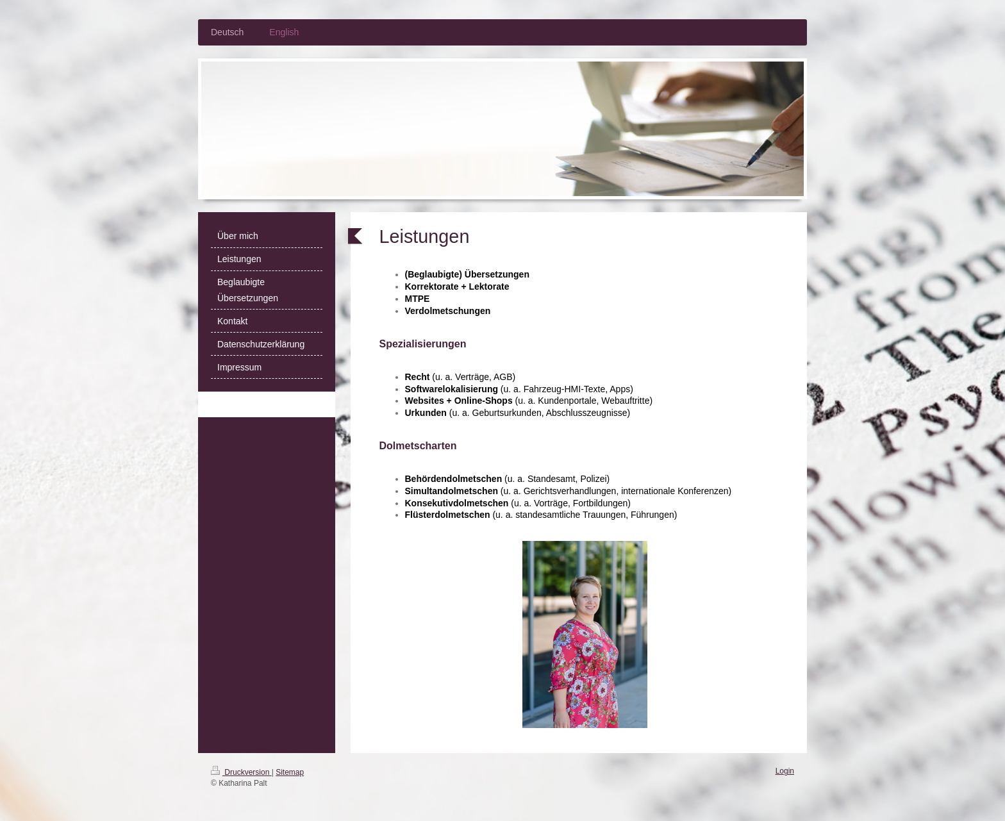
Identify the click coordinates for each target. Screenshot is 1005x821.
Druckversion (241, 772)
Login (785, 771)
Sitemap (290, 772)
